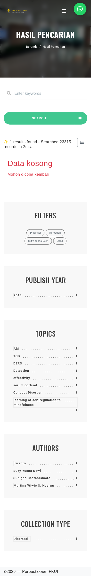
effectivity (21, 378)
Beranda (32, 46)
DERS (17, 363)
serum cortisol (25, 385)
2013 (18, 295)
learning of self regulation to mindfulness (37, 402)
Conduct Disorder (27, 392)
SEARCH (39, 120)
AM (16, 348)
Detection (21, 370)
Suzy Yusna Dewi (27, 471)
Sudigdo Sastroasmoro (31, 478)
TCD (16, 356)
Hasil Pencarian (54, 46)
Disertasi (21, 539)
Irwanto (20, 463)
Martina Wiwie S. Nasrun (34, 485)
